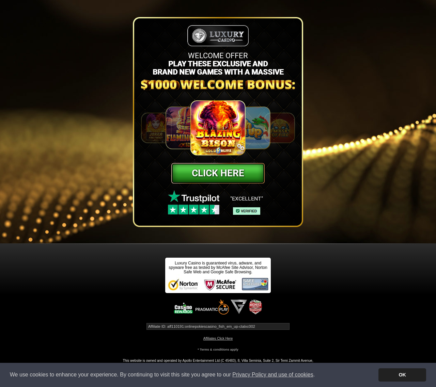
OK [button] (402, 374)
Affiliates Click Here (218, 338)
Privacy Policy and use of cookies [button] (272, 374)
